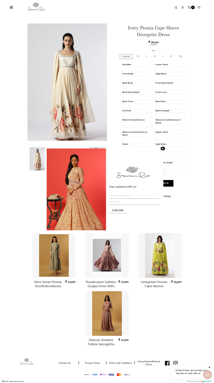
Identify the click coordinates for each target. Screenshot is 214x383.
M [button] (155, 56)
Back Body (127, 83)
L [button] (162, 56)
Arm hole (126, 111)
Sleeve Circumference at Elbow (167, 121)
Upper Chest (161, 132)
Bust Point (160, 101)
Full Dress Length (164, 162)
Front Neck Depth (164, 83)
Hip (157, 153)
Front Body (127, 74)
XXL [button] (181, 56)
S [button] (146, 56)
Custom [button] (126, 56)
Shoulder (126, 64)
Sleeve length (162, 111)
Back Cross (127, 101)
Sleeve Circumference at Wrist (134, 133)
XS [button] (138, 56)
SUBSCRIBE (117, 210)
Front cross (161, 92)
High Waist (160, 74)
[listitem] (168, 363)
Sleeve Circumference (133, 120)
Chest (125, 144)
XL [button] (171, 56)
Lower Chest (161, 64)
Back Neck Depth (130, 92)
